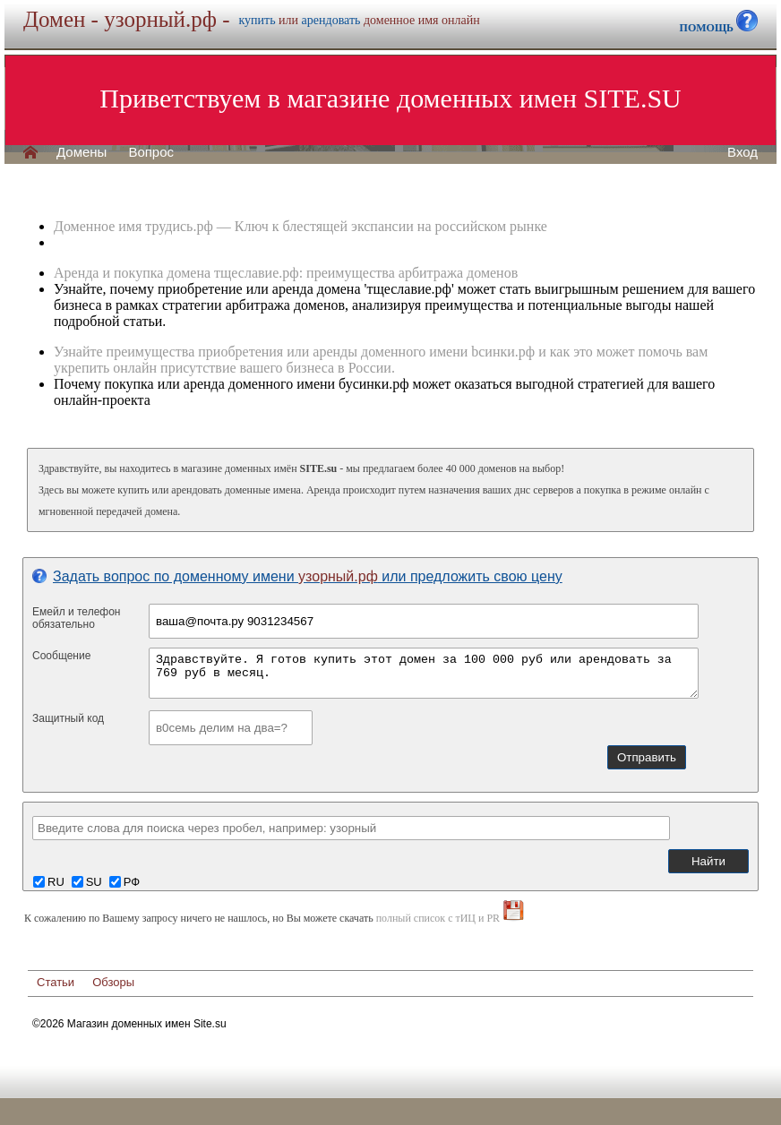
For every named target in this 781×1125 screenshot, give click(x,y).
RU (55, 882)
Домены (81, 152)
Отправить (646, 757)
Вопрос (151, 152)
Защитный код (68, 718)
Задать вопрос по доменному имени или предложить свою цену (297, 576)
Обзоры (113, 982)
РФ (132, 882)
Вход (742, 152)
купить (257, 20)
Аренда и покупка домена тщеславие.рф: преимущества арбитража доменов (286, 272)
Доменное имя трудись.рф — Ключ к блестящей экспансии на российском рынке (300, 226)
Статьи (55, 982)
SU (94, 882)
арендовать (331, 20)
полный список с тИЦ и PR (438, 918)
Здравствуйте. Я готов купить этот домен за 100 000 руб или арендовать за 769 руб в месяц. (424, 673)
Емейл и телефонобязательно (76, 618)
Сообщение (61, 655)
